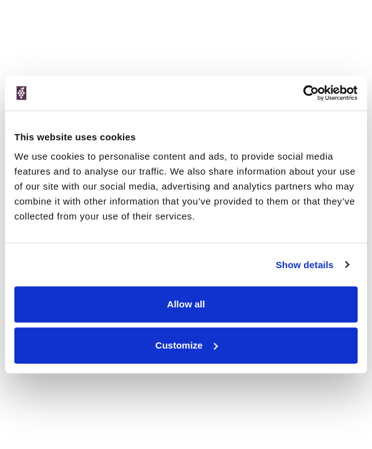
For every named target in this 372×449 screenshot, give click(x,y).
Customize (186, 345)
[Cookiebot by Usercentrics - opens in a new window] (303, 93)
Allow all (186, 304)
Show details (305, 264)
